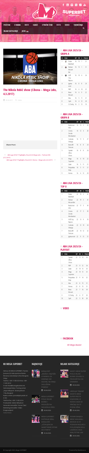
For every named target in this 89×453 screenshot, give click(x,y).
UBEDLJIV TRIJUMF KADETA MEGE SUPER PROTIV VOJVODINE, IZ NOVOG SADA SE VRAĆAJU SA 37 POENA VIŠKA (77, 399)
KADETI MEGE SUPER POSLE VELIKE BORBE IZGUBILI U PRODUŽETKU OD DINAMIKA (78, 376)
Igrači (35, 25)
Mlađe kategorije (11, 31)
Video (67, 25)
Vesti (27, 25)
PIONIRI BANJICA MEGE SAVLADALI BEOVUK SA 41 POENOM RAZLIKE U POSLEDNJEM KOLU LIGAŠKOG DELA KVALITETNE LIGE (77, 424)
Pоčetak (7, 25)
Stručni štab (47, 25)
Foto (59, 25)
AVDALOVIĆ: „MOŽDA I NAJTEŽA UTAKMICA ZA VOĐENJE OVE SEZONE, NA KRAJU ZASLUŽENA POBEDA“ (48, 379)
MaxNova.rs (82, 450)
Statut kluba (7, 413)
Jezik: (25, 31)
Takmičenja (78, 25)
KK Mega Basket (74, 345)
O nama (17, 25)
